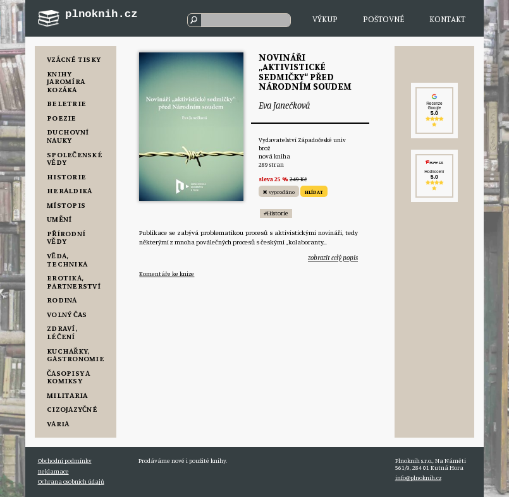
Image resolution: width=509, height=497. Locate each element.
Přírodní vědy (66, 237)
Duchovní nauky (68, 136)
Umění (59, 219)
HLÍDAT (314, 191)
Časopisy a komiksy (68, 377)
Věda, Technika (67, 259)
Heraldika (69, 190)
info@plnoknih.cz (418, 477)
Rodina (62, 299)
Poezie (62, 118)
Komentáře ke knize (166, 273)
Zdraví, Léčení (62, 332)
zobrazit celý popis (333, 258)
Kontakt (447, 19)
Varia (58, 423)
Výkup (325, 19)
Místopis (66, 205)
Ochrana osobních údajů (71, 481)
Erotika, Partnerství (74, 281)
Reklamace (53, 471)
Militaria (67, 395)
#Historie (276, 213)
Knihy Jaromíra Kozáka (66, 81)
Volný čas (67, 314)
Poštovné (383, 19)
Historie (66, 176)
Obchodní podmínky (65, 460)
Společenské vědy (74, 158)
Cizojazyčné (72, 409)
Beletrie (66, 103)
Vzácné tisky (74, 59)
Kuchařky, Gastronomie (75, 355)
